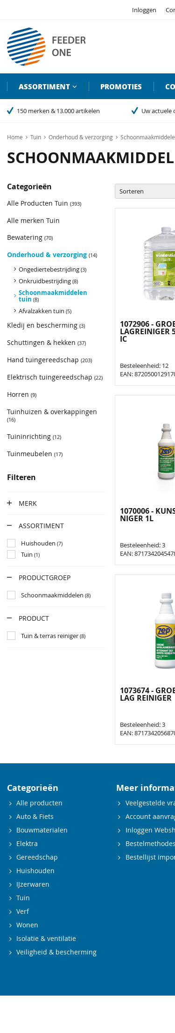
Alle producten (39, 802)
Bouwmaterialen (42, 829)
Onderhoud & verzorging (52, 254)
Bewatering (30, 237)
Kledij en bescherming (46, 325)
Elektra (27, 843)
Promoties (121, 86)
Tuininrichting (34, 436)
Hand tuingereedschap (49, 359)
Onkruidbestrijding (48, 281)
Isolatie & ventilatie (46, 938)
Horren (21, 394)
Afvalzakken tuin (45, 311)
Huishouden (35, 870)
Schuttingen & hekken (46, 342)
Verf (22, 911)
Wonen (27, 924)
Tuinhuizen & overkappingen (52, 415)
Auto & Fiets (35, 816)
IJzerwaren (32, 884)
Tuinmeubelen (35, 453)
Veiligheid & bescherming (56, 951)
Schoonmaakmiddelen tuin (53, 295)
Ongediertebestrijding (52, 269)
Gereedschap (37, 857)
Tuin (23, 897)
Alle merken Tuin (33, 220)
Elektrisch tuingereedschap (55, 377)
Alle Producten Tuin (44, 203)
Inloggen (144, 10)
